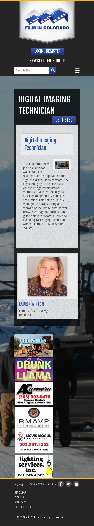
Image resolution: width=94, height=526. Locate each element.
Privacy (20, 502)
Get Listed (63, 120)
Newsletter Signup (47, 60)
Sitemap (20, 492)
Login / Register (48, 51)
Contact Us (23, 507)
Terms (19, 497)
